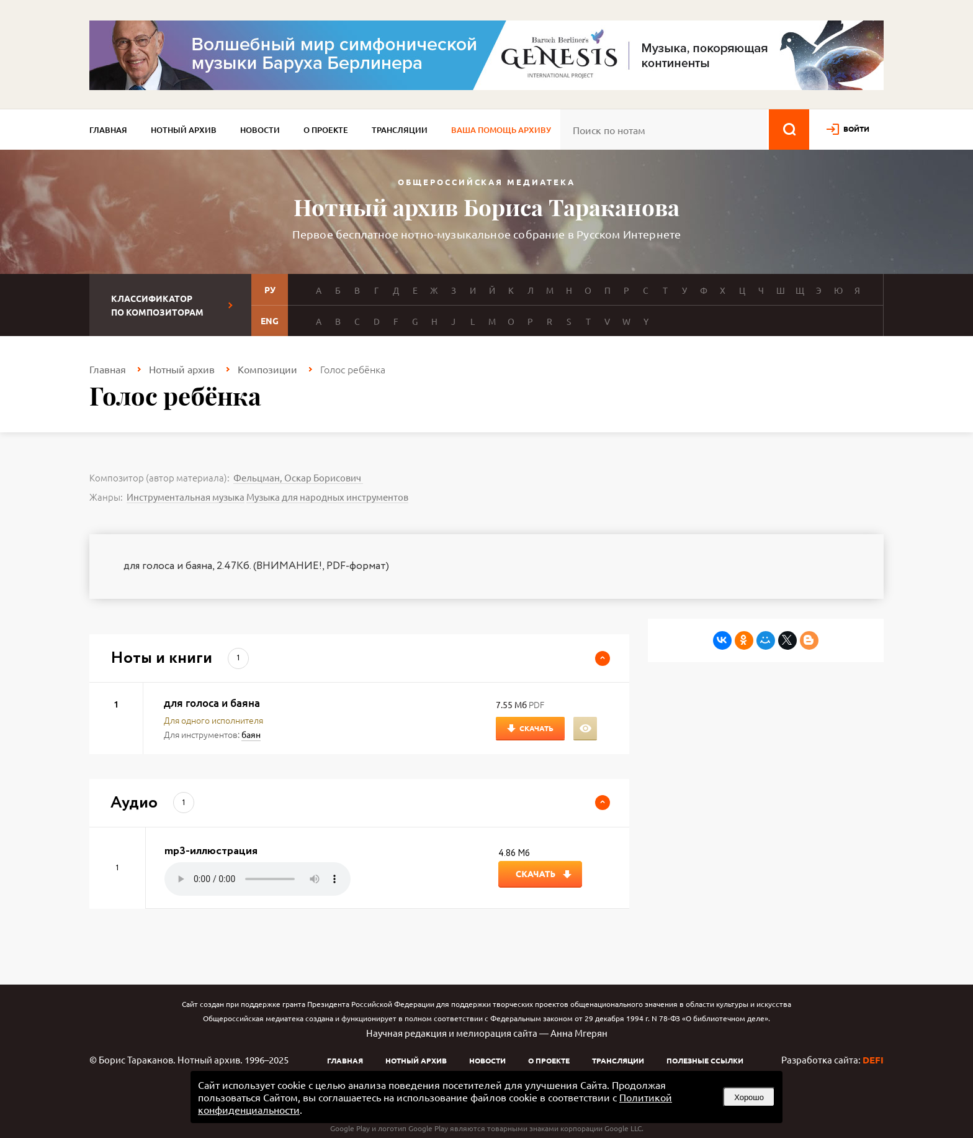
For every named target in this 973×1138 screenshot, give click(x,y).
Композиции (267, 369)
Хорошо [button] (749, 1097)
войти (856, 129)
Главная (108, 129)
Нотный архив (184, 129)
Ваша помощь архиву (501, 129)
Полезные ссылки (704, 1060)
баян (251, 734)
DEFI (873, 1060)
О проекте (325, 129)
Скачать (536, 728)
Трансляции (400, 129)
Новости (260, 129)
